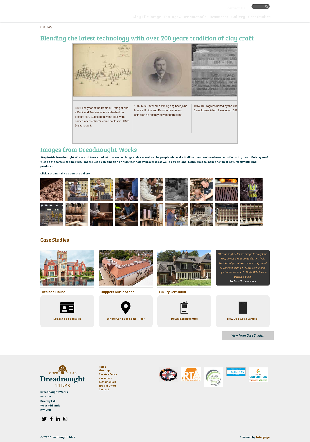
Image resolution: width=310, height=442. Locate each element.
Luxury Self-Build (172, 292)
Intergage (263, 437)
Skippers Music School (117, 292)
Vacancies (105, 378)
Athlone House (53, 292)
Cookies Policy (108, 374)
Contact (104, 389)
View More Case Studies (247, 335)
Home (127, 17)
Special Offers (107, 385)
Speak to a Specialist (67, 318)
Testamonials (107, 382)
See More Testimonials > (243, 281)
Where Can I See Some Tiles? (126, 318)
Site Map (104, 370)
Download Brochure (184, 318)
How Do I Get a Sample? (243, 318)
